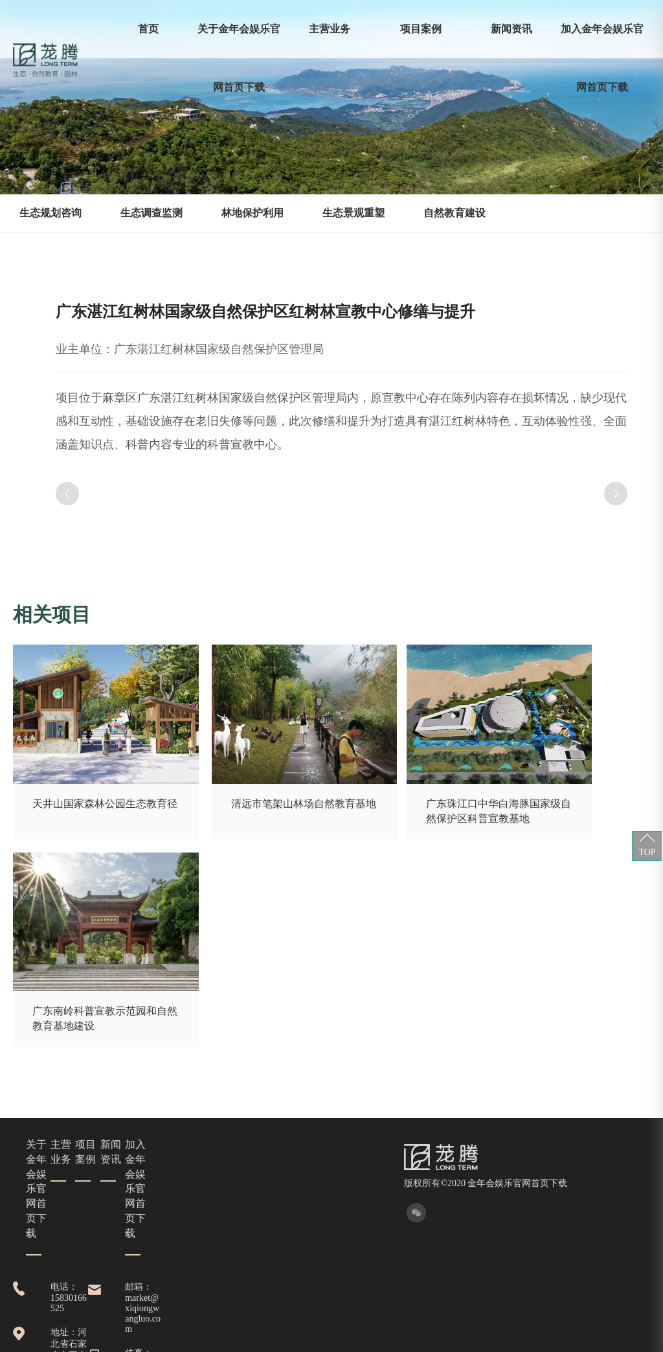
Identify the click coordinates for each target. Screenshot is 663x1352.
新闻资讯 (511, 28)
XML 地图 (331, 1339)
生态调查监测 (151, 212)
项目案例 (421, 28)
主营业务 (329, 28)
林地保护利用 (252, 212)
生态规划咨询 (50, 212)
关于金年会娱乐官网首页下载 (238, 58)
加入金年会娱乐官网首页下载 (602, 58)
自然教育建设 (454, 212)
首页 (148, 28)
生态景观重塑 (353, 212)
